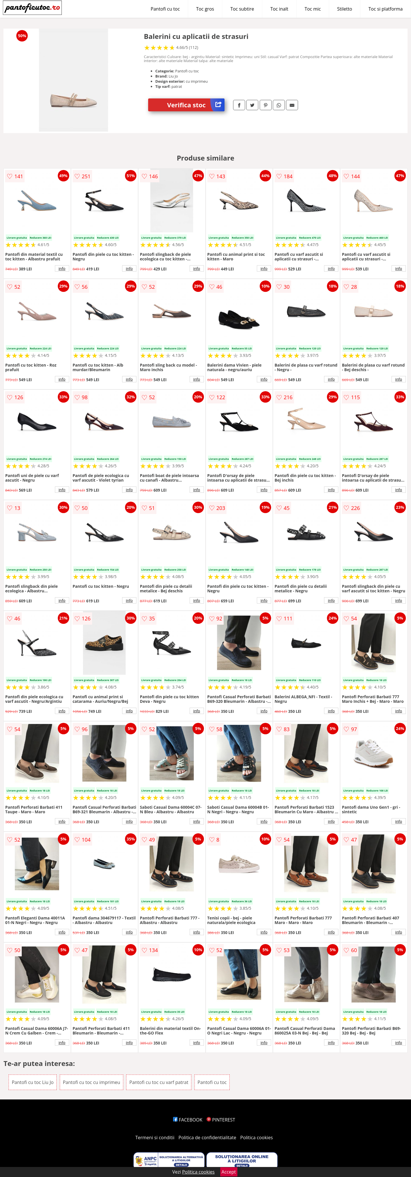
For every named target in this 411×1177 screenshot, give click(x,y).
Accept (229, 1172)
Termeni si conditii (154, 1137)
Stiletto (344, 9)
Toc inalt (279, 9)
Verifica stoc (196, 104)
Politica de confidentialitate (207, 1137)
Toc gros (205, 9)
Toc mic (313, 9)
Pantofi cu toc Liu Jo (32, 1082)
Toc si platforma (385, 9)
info (62, 268)
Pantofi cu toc (165, 9)
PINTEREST (221, 1120)
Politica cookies (256, 1137)
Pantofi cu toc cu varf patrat (158, 1082)
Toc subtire (242, 9)
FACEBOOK (187, 1120)
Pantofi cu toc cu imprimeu (91, 1082)
